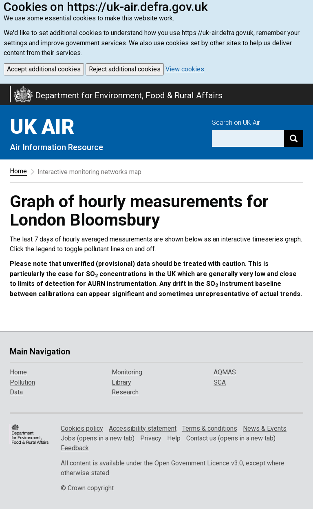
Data (16, 392)
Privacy (150, 438)
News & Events (265, 428)
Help (174, 438)
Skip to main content (5, 89)
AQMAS (225, 372)
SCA (220, 382)
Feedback (75, 448)
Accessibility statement (142, 428)
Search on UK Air (236, 122)
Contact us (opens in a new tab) (231, 438)
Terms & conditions (209, 428)
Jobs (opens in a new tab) (97, 438)
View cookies (184, 69)
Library (121, 382)
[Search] (293, 138)
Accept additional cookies (44, 69)
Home (18, 171)
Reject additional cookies (125, 69)
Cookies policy (82, 428)
